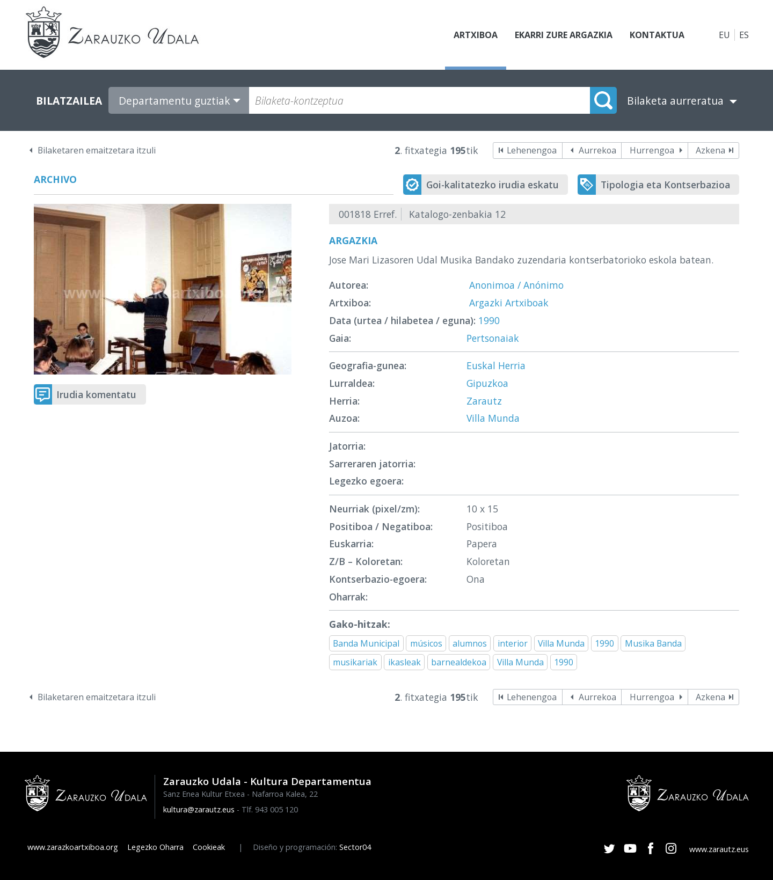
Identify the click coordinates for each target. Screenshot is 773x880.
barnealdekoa (458, 662)
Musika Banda (653, 643)
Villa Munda (493, 418)
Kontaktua (657, 35)
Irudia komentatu (96, 394)
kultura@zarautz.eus (199, 809)
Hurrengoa (652, 150)
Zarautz (484, 400)
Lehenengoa (532, 150)
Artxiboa (476, 35)
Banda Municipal (366, 643)
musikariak (355, 662)
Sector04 (355, 847)
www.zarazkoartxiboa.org (72, 847)
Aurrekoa (597, 150)
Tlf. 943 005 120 (270, 809)
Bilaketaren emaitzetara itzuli (97, 150)
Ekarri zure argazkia (563, 35)
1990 (489, 320)
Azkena (710, 150)
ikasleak (404, 662)
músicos (426, 643)
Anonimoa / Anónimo (516, 284)
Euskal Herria (496, 365)
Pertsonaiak (492, 338)
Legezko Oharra (155, 847)
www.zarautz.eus (719, 849)
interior (513, 643)
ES (744, 35)
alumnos (470, 643)
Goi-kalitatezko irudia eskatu (492, 184)
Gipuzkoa (487, 383)
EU (724, 35)
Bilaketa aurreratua (675, 100)
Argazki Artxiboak (509, 302)
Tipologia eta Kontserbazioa (665, 184)
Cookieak (209, 847)
